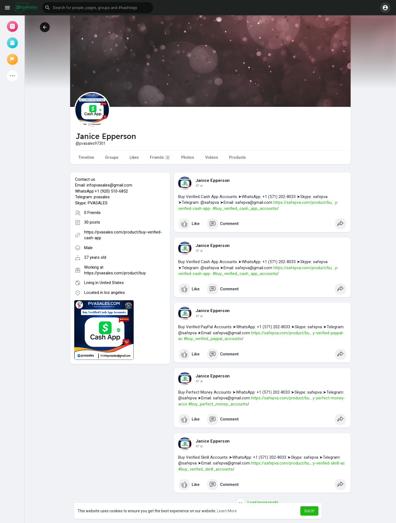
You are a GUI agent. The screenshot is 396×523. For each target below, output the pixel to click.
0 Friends (92, 212)
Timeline (86, 157)
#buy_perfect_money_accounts (218, 404)
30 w (199, 186)
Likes (134, 157)
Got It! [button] (309, 511)
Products (237, 157)
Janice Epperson (213, 180)
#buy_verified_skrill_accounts (205, 469)
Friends (160, 157)
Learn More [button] (227, 511)
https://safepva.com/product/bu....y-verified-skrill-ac (298, 463)
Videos (211, 157)
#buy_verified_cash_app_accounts (245, 208)
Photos (187, 157)
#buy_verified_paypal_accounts (213, 338)
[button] (97, 7)
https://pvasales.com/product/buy (115, 273)
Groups (112, 157)
